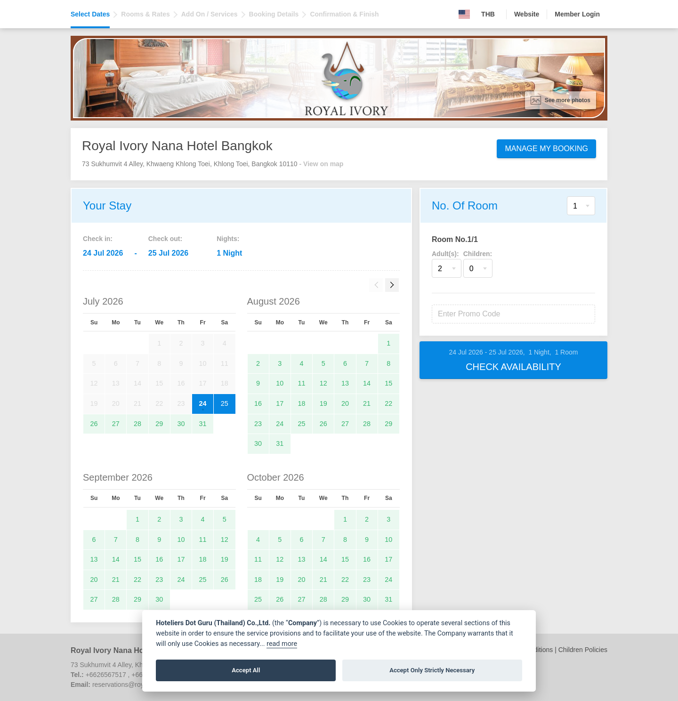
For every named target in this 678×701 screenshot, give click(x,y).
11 (302, 383)
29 (159, 423)
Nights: (228, 238)
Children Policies (582, 649)
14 (367, 383)
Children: (477, 254)
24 (203, 403)
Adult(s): (445, 254)
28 (137, 423)
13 (345, 383)
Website (526, 14)
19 (323, 403)
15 (388, 383)
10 (279, 383)
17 (279, 403)
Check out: (165, 238)
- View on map (321, 164)
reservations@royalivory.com (134, 684)
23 (258, 423)
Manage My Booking (546, 149)
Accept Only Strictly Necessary (432, 670)
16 (258, 403)
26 (94, 423)
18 (302, 403)
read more (281, 644)
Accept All (246, 670)
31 (203, 423)
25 (224, 403)
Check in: (98, 238)
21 (367, 403)
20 (345, 403)
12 (323, 383)
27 (116, 423)
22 (388, 403)
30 (181, 423)
